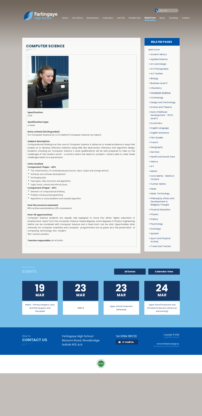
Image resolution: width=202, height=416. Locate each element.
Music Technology (160, 193)
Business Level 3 (159, 83)
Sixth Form (150, 17)
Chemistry (156, 88)
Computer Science (161, 92)
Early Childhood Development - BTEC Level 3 (162, 115)
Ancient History (159, 54)
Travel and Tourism (161, 246)
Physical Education (160, 209)
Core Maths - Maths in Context (162, 177)
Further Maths (158, 183)
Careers (186, 17)
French (154, 142)
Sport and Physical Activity (160, 240)
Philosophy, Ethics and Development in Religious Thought (162, 201)
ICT (152, 166)
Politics (154, 219)
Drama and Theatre (161, 107)
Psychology (157, 223)
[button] (156, 10)
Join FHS (121, 17)
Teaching (173, 17)
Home (65, 17)
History (154, 161)
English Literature (160, 132)
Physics (154, 214)
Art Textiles (157, 73)
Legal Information (171, 337)
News (162, 17)
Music (154, 188)
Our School (77, 17)
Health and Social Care (163, 156)
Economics (156, 123)
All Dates (130, 271)
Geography (157, 147)
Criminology (157, 97)
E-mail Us (126, 342)
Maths (154, 171)
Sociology (156, 228)
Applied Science (159, 59)
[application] (101, 394)
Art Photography (160, 68)
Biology (154, 78)
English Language (160, 128)
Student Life (135, 17)
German (155, 151)
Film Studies (157, 137)
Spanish (155, 233)
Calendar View (164, 271)
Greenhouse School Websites (166, 346)
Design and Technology (163, 102)
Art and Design (158, 63)
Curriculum (108, 17)
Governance (93, 17)
